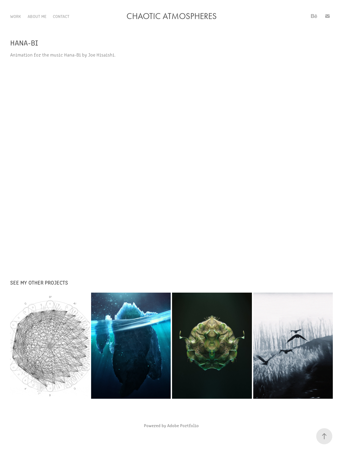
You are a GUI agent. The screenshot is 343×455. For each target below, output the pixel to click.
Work (15, 16)
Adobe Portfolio (183, 425)
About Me (37, 16)
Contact (61, 16)
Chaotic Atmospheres (171, 16)
